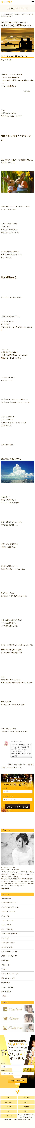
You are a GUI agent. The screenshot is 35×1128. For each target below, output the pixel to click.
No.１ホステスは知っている (11, 767)
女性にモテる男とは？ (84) (9, 951)
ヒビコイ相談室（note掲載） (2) (10, 933)
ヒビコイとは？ (8, 1102)
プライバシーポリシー (10, 1119)
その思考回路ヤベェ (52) (8, 902)
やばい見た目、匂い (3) (8, 911)
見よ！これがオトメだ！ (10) (9, 973)
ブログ (8, 1111)
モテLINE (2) (5, 938)
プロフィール (26, 1097)
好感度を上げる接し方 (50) (9, 956)
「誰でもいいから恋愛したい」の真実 (20, 764)
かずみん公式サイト (6, 1)
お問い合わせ (9, 1115)
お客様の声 (26, 1106)
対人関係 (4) (5, 960)
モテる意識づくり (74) (8, 942)
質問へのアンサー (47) (8, 978)
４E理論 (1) (4, 996)
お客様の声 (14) (6, 898)
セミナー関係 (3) (6, 925)
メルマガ (26, 1111)
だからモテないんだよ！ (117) (10, 907)
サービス (9, 1106)
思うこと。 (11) (6, 965)
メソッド (26, 1102)
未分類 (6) (4, 969)
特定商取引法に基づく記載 (23, 1119)
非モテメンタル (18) (7, 987)
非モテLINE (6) (5, 982)
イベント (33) (5, 916)
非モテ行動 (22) (6, 991)
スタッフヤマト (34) (7, 920)
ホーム (8, 1097)
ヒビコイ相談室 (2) (7, 929)
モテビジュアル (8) (7, 947)
